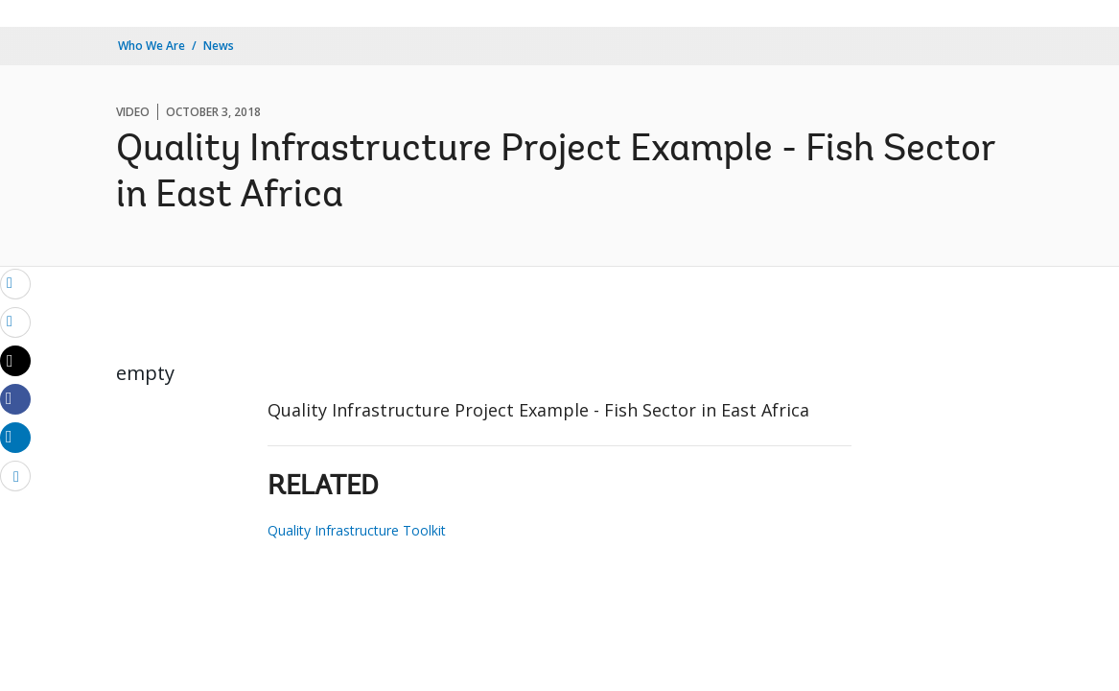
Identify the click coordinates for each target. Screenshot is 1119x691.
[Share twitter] (15, 360)
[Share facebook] (15, 398)
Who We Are (151, 45)
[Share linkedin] (15, 436)
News (218, 45)
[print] (15, 321)
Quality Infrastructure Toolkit (357, 530)
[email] (15, 283)
